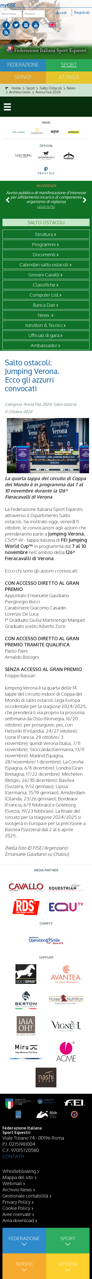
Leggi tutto (46, 207)
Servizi (22, 77)
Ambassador (44, 345)
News (44, 315)
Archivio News (17, 1189)
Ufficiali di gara (43, 335)
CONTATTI (13, 1156)
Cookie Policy (16, 1208)
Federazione (23, 64)
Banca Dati (44, 305)
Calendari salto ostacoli (44, 264)
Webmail (12, 1183)
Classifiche (44, 284)
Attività (69, 77)
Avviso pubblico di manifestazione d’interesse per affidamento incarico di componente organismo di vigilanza (46, 197)
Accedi (61, 13)
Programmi (44, 244)
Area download (18, 1220)
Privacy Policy (16, 1202)
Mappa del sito (17, 1177)
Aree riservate (16, 1214)
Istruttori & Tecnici (44, 325)
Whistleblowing (19, 1171)
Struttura (44, 234)
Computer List (44, 295)
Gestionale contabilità (25, 1195)
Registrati (82, 12)
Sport (69, 64)
